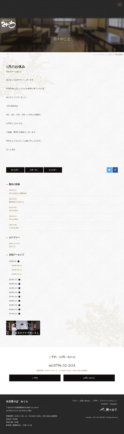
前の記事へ (15, 170)
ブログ (74, 401)
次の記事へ (53, 170)
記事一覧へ (34, 170)
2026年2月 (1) (17, 270)
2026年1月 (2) (17, 274)
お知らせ (111, 54)
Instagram (113, 404)
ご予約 (94, 401)
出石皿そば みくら (17, 401)
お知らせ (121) (14, 243)
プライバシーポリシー (108, 401)
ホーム (96, 54)
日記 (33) (12, 246)
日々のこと (103, 54)
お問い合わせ (85, 401)
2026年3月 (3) (17, 266)
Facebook (104, 404)
